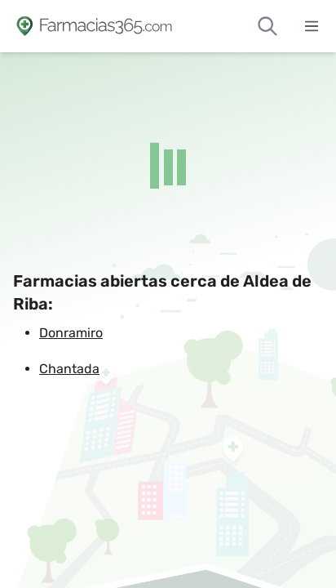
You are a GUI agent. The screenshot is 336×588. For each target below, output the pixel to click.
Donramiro (71, 333)
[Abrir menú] (311, 26)
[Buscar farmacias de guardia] (267, 26)
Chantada (69, 368)
